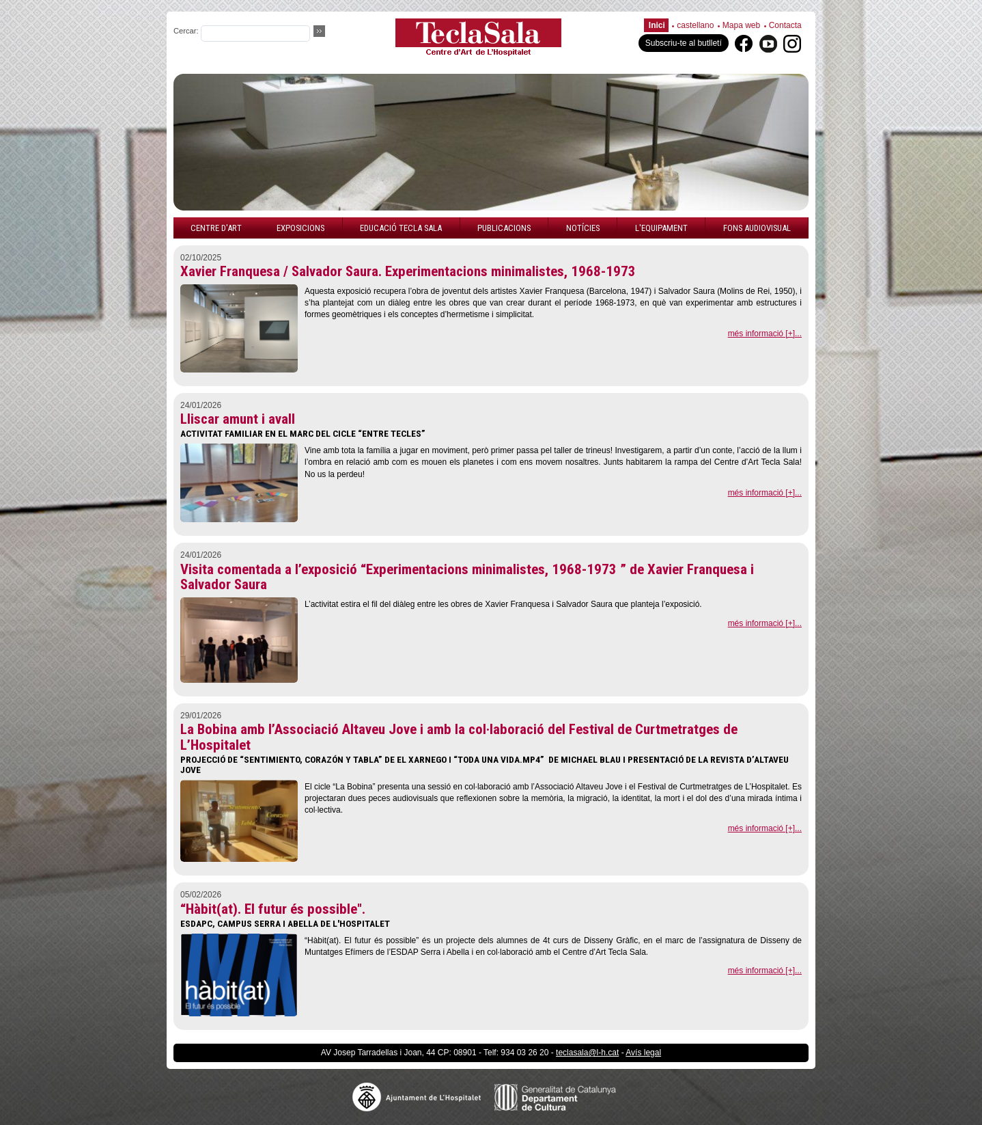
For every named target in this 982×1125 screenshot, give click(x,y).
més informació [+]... (765, 333)
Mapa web (741, 25)
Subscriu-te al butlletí (683, 43)
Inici (657, 25)
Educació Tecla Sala (401, 228)
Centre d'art (216, 228)
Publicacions (504, 228)
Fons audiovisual (757, 228)
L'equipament (661, 228)
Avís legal (643, 1052)
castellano (695, 25)
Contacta (785, 25)
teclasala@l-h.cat (587, 1052)
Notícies (583, 228)
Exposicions (300, 228)
